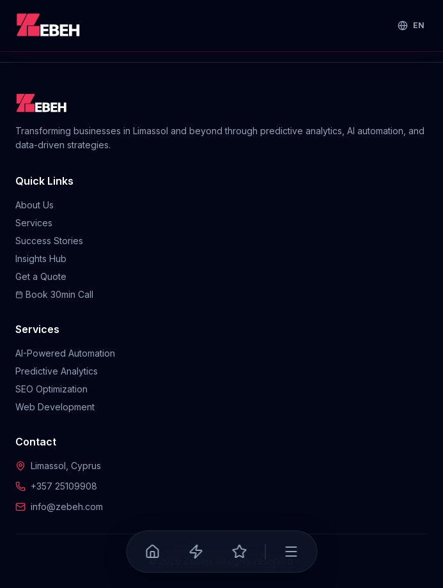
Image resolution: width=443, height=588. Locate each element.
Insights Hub (40, 258)
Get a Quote (40, 276)
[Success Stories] (239, 551)
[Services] (195, 551)
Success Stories (49, 240)
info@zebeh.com (67, 506)
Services (33, 222)
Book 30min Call (54, 294)
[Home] (152, 551)
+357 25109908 (64, 486)
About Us (34, 204)
